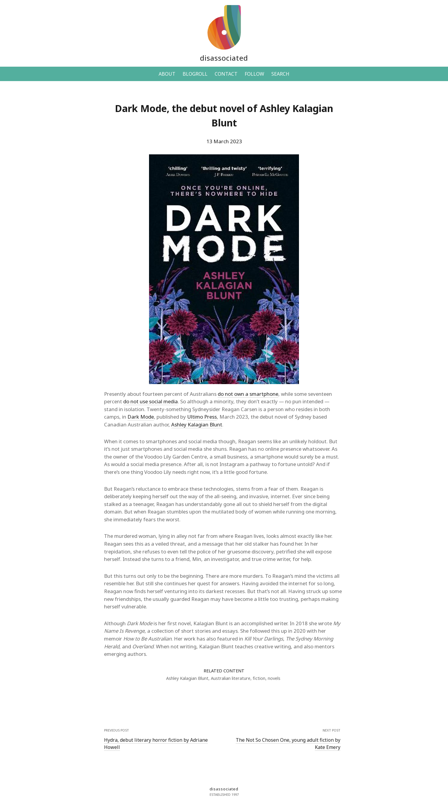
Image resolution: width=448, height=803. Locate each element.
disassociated (224, 58)
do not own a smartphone (248, 393)
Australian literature (230, 678)
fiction (259, 678)
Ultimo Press (202, 416)
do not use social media (150, 401)
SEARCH (280, 74)
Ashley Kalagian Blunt (196, 424)
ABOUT (167, 74)
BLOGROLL (195, 74)
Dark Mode (140, 416)
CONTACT (226, 74)
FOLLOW (254, 74)
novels (274, 678)
